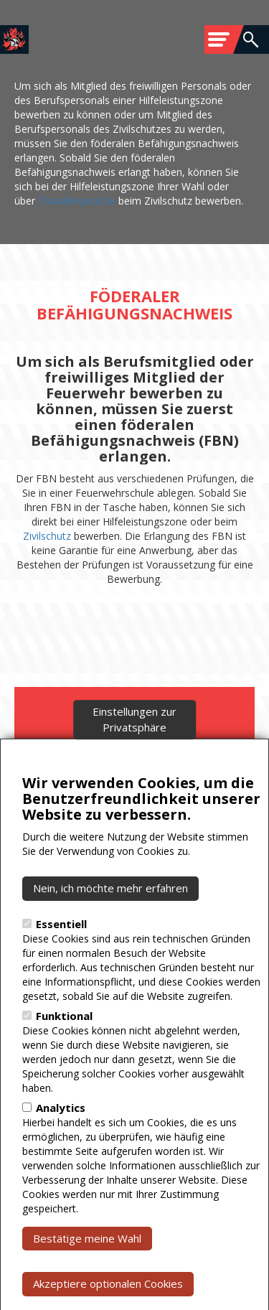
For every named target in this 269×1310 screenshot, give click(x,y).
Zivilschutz (47, 536)
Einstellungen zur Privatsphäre (134, 767)
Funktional (64, 1063)
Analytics (60, 1155)
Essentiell (61, 971)
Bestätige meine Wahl (87, 1285)
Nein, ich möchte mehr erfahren (110, 935)
